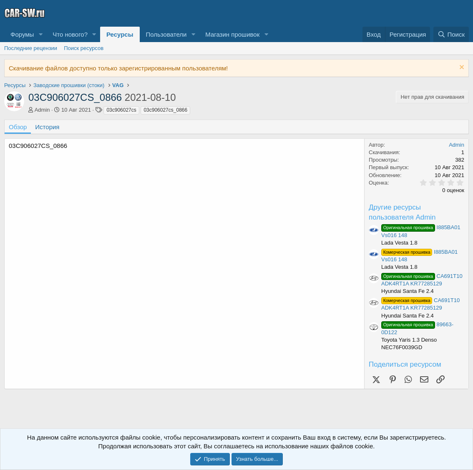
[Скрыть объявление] (460, 68)
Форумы (22, 34)
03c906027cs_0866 (165, 110)
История (47, 126)
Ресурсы (119, 34)
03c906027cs (121, 110)
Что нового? (70, 34)
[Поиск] (451, 34)
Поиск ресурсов (83, 48)
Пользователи (166, 34)
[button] (40, 34)
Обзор (18, 126)
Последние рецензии (30, 48)
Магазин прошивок (232, 34)
